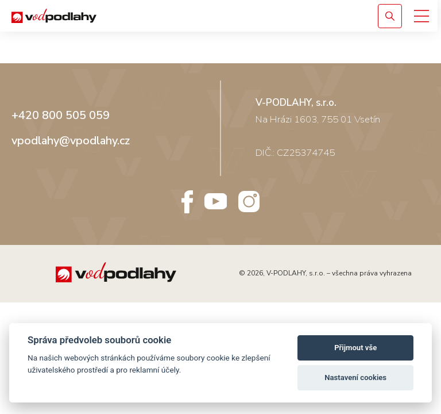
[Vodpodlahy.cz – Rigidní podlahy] (82, 16)
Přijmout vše (355, 347)
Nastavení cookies (355, 377)
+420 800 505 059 (60, 115)
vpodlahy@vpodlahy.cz (70, 141)
